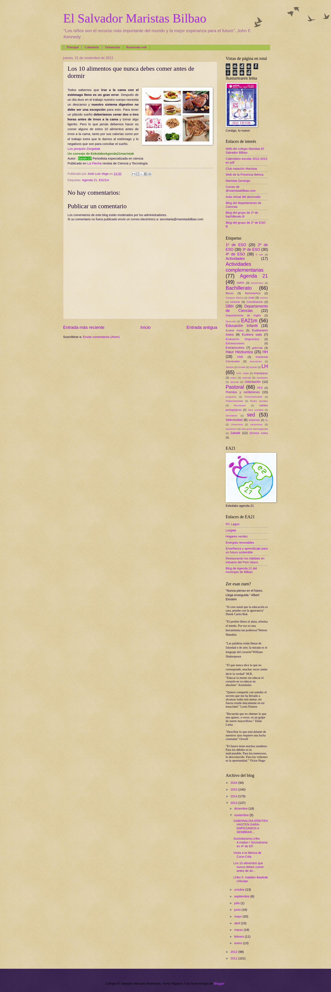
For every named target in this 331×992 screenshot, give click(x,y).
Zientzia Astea (259, 433)
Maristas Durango (238, 180)
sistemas (254, 420)
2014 (234, 796)
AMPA (240, 282)
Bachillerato (239, 288)
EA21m (104, 180)
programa (231, 396)
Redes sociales (259, 401)
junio (237, 909)
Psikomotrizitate (234, 401)
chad (251, 297)
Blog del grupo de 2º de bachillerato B (242, 214)
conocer (235, 301)
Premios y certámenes (243, 392)
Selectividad (234, 420)
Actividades (235, 258)
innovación (256, 361)
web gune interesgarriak (254, 428)
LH (265, 366)
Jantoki (229, 367)
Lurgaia (231, 530)
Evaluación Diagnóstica (242, 339)
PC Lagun (232, 524)
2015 (234, 789)
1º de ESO (236, 245)
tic (266, 420)
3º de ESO (251, 249)
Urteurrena (237, 424)
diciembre (241, 808)
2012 (234, 951)
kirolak (241, 367)
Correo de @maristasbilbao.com (241, 188)
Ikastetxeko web (136, 47)
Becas (229, 293)
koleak (253, 367)
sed (251, 414)
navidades (262, 377)
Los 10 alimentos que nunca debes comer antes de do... (248, 866)
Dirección (231, 321)
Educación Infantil (242, 326)
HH (265, 352)
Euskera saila (252, 334)
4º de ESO (235, 254)
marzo (239, 929)
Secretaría (231, 415)
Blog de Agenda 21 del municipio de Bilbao (241, 570)
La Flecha (94, 163)
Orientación (112, 47)
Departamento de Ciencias (247, 308)
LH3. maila (242, 373)
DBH (229, 306)
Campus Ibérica (234, 297)
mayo (238, 916)
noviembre (242, 815)
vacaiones (231, 428)
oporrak (234, 381)
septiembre (242, 896)
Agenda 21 (89, 180)
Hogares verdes (237, 536)
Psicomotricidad (253, 396)
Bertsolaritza (252, 293)
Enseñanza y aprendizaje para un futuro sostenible (247, 550)
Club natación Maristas (241, 168)
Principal (73, 47)
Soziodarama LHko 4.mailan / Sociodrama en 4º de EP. (250, 842)
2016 (234, 782)
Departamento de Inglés (243, 315)
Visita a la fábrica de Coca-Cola (247, 854)
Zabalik (235, 433)
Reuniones (240, 405)
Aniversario (257, 282)
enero (238, 943)
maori (234, 377)
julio (237, 903)
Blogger (219, 983)
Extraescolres (235, 347)
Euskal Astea (235, 330)
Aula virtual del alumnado (243, 196)
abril (237, 923)
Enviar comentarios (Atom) (101, 337)
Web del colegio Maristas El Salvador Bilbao (245, 150)
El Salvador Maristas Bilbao (134, 18)
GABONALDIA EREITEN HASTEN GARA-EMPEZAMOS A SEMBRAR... (250, 826)
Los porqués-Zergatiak (84, 148)
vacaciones (256, 424)
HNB (240, 356)
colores (264, 297)
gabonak (257, 347)
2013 (234, 803)
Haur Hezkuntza (239, 352)
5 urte (259, 254)
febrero (239, 936)
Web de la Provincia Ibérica (244, 174)
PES (260, 387)
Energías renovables (240, 542)
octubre (239, 889)
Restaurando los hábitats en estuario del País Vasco (245, 560)
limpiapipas (261, 373)
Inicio (145, 327)
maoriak (246, 377)
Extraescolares (235, 343)
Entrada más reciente (83, 327)
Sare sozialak (255, 409)
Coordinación (255, 301)
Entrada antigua (202, 327)
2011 (234, 958)
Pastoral (235, 387)
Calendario (92, 47)
